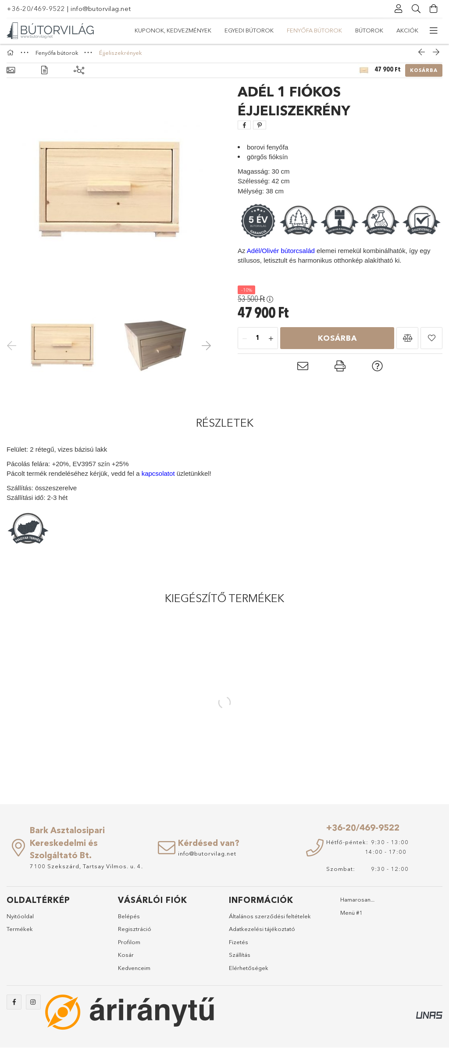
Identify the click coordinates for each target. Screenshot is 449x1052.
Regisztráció (134, 933)
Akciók (146, 30)
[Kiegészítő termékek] (79, 74)
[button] (407, 342)
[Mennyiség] (257, 342)
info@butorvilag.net (101, 8)
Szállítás (239, 959)
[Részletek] (44, 74)
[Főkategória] (11, 56)
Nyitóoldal (20, 920)
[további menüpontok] (433, 30)
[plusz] (271, 342)
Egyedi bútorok (303, 30)
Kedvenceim (134, 971)
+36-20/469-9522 (36, 8)
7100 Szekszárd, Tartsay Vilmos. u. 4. (86, 870)
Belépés (129, 920)
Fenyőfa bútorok (238, 30)
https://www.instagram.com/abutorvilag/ (33, 1006)
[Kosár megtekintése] (433, 9)
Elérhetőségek (248, 971)
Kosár (126, 959)
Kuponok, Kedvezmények (380, 30)
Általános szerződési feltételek (270, 920)
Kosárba (424, 74)
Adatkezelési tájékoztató (262, 933)
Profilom (129, 945)
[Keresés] (416, 9)
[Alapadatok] (11, 74)
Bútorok (184, 30)
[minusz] (244, 342)
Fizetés (238, 945)
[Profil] (398, 9)
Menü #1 (351, 916)
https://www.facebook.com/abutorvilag (14, 1006)
